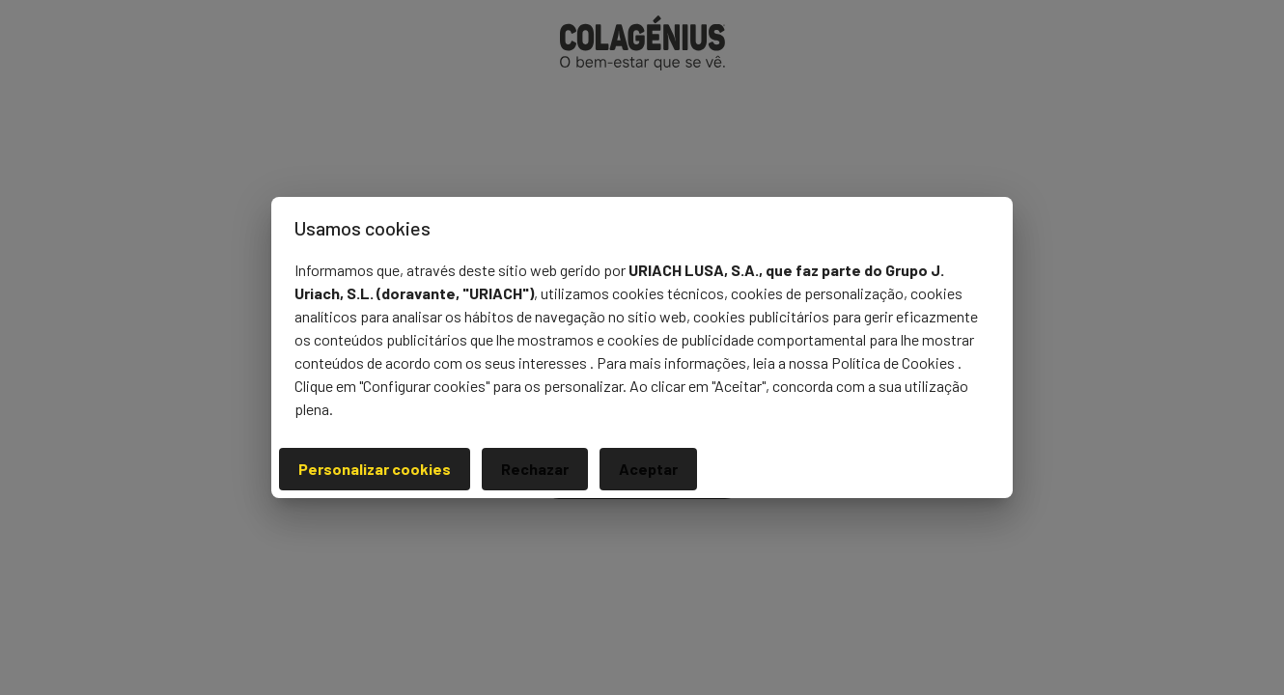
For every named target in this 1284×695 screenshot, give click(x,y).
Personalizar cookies (374, 468)
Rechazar (535, 468)
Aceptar (648, 468)
